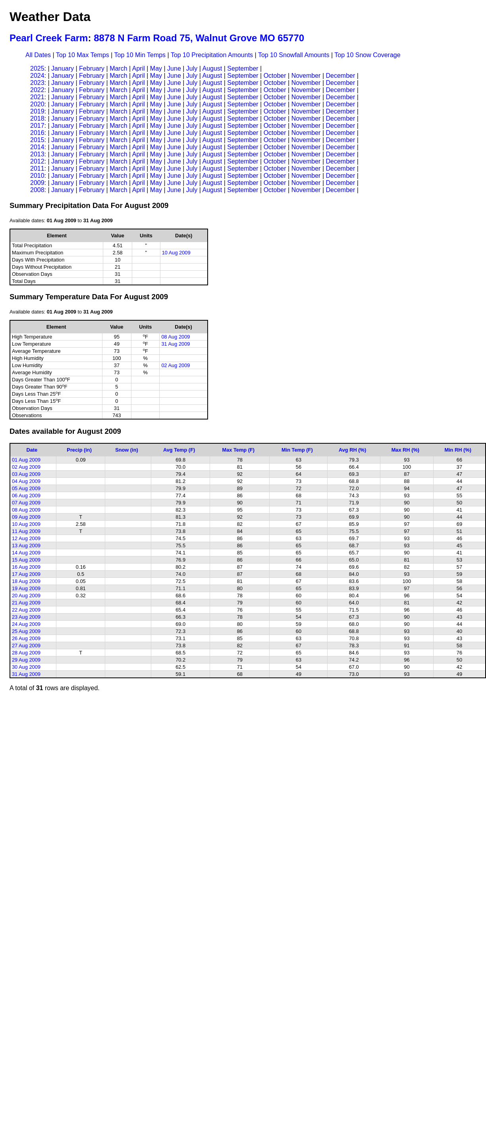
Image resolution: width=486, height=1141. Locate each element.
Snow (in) (126, 450)
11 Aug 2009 (26, 531)
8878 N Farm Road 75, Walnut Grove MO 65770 (199, 38)
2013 (37, 154)
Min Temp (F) (297, 450)
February (91, 68)
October (275, 75)
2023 (37, 82)
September (242, 68)
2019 (37, 111)
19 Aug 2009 (26, 588)
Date (31, 450)
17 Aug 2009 (26, 574)
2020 (37, 104)
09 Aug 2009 (26, 517)
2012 (37, 161)
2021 (37, 97)
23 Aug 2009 (26, 617)
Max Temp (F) (238, 450)
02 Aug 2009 (175, 365)
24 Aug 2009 (26, 624)
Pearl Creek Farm (49, 38)
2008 (37, 190)
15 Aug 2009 (26, 560)
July (191, 68)
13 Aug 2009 (26, 545)
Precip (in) (79, 450)
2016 (37, 132)
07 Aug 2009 (26, 503)
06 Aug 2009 (26, 495)
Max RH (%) (405, 450)
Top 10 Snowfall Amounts (294, 55)
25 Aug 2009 (26, 631)
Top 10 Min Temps (140, 55)
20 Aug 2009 (26, 595)
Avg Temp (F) (179, 450)
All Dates (38, 55)
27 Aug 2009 (26, 645)
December (340, 75)
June (174, 68)
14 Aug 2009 (26, 553)
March (118, 68)
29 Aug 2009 (26, 660)
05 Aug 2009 (26, 488)
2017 (37, 125)
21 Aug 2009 (26, 603)
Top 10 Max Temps (82, 55)
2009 (37, 182)
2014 (37, 147)
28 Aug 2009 (26, 653)
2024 (37, 75)
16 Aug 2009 (26, 567)
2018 (37, 118)
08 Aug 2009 (175, 337)
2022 (37, 90)
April (138, 68)
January (62, 68)
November (306, 75)
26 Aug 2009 (26, 638)
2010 (37, 175)
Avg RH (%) (352, 450)
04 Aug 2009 (26, 481)
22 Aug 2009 (26, 610)
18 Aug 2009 (26, 581)
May (156, 68)
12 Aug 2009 (26, 538)
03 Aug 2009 (26, 474)
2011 (37, 168)
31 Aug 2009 (175, 344)
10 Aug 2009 (176, 253)
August (212, 68)
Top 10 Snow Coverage (367, 55)
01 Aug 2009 (26, 460)
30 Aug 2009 (26, 667)
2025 (37, 68)
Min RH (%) (457, 450)
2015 (37, 140)
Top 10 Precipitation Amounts (212, 55)
